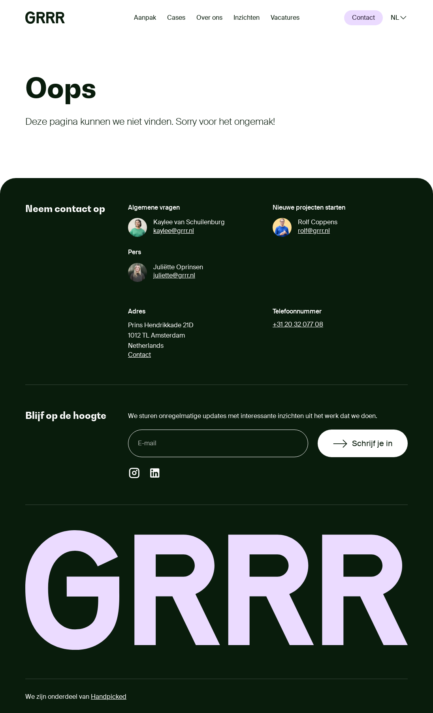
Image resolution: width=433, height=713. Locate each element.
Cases (176, 17)
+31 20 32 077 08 (298, 324)
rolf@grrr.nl (314, 231)
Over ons (209, 17)
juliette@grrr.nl (174, 275)
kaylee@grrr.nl (173, 231)
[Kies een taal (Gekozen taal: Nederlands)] (399, 17)
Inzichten (246, 17)
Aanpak (145, 17)
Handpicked (108, 696)
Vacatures (285, 17)
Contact (139, 355)
